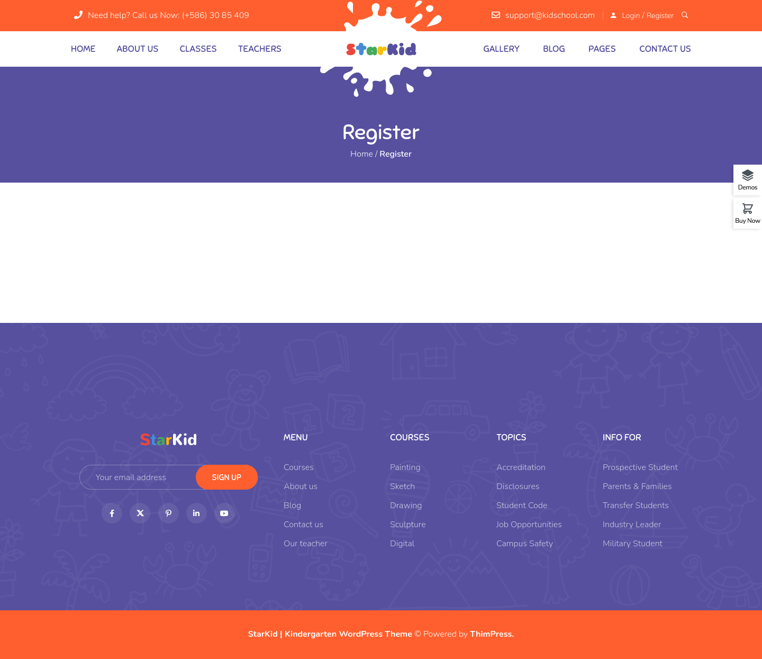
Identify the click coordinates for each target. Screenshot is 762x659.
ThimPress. (492, 634)
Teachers (260, 49)
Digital (402, 543)
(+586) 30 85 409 (215, 15)
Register (660, 16)
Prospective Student (640, 467)
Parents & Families (637, 486)
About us (138, 49)
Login (631, 16)
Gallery (501, 49)
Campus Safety (524, 543)
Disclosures (517, 486)
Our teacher (306, 543)
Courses (299, 467)
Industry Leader (632, 524)
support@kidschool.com (550, 15)
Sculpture (408, 524)
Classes (197, 49)
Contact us (665, 49)
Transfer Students (636, 505)
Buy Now (747, 220)
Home (83, 49)
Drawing (406, 505)
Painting (405, 467)
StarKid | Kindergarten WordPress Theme (330, 634)
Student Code (521, 505)
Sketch (402, 486)
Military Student (633, 543)
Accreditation (521, 467)
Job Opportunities (529, 524)
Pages (602, 49)
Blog (554, 49)
